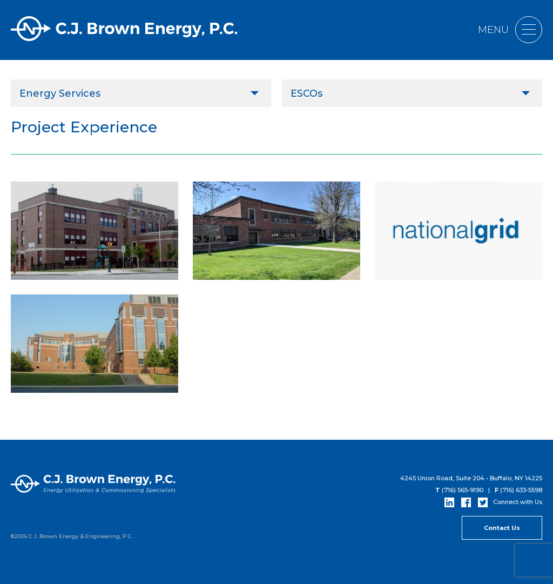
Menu (510, 30)
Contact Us (502, 528)
